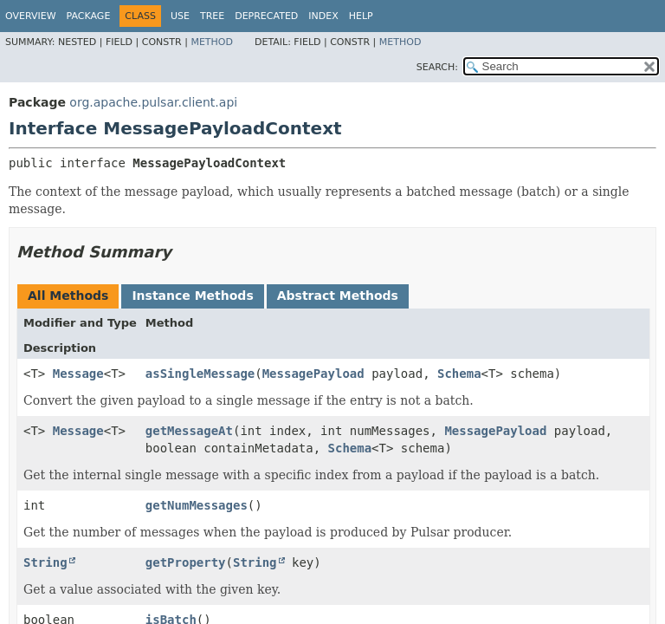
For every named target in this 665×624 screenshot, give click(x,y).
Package (89, 16)
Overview (30, 16)
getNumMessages (196, 505)
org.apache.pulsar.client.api (153, 102)
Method (211, 42)
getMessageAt (189, 431)
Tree (212, 16)
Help (361, 16)
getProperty (185, 562)
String (45, 562)
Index (323, 16)
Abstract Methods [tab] (337, 295)
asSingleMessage (200, 373)
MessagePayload (313, 373)
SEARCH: (437, 67)
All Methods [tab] (68, 295)
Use (180, 16)
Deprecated (266, 16)
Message (78, 373)
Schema (459, 373)
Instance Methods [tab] (192, 295)
